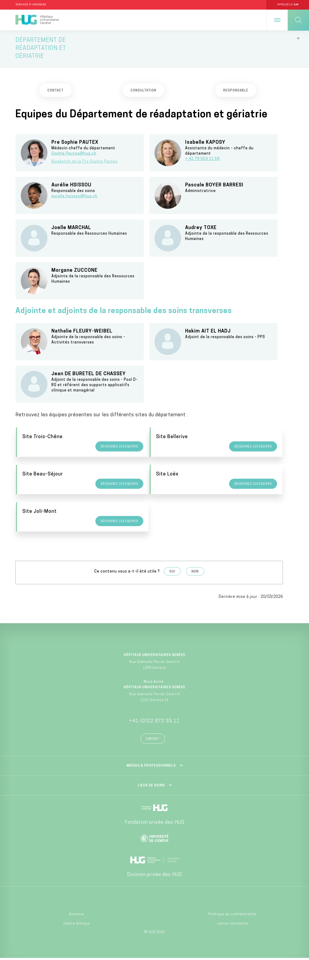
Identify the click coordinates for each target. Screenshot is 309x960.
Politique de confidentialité (232, 916)
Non (195, 573)
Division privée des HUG (154, 876)
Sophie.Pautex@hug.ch (73, 156)
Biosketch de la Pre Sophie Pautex (84, 164)
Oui (172, 573)
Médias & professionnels (151, 767)
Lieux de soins (151, 787)
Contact (153, 740)
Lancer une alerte (232, 925)
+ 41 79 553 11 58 (202, 161)
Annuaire (76, 916)
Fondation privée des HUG (154, 824)
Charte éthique (76, 925)
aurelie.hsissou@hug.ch (74, 198)
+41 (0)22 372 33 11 (154, 723)
